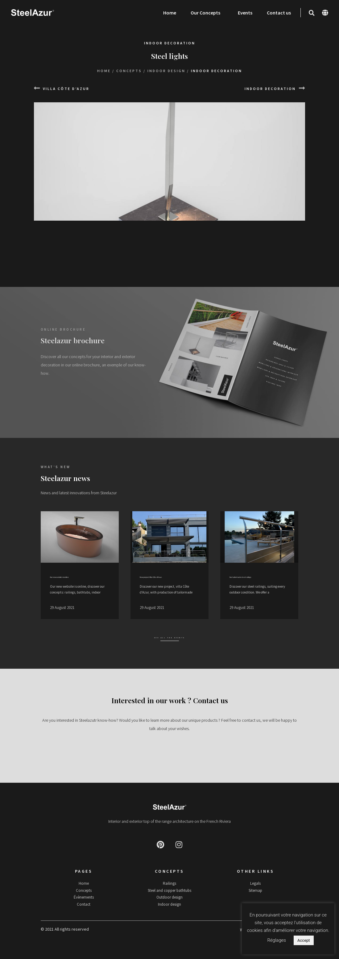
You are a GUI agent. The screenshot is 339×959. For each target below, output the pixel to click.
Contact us (279, 13)
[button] (311, 13)
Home (169, 13)
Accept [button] (303, 940)
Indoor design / (168, 70)
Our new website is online (76, 577)
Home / (105, 70)
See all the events (169, 644)
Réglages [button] (276, 940)
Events (245, 13)
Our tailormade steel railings (259, 577)
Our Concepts (206, 13)
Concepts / (131, 70)
